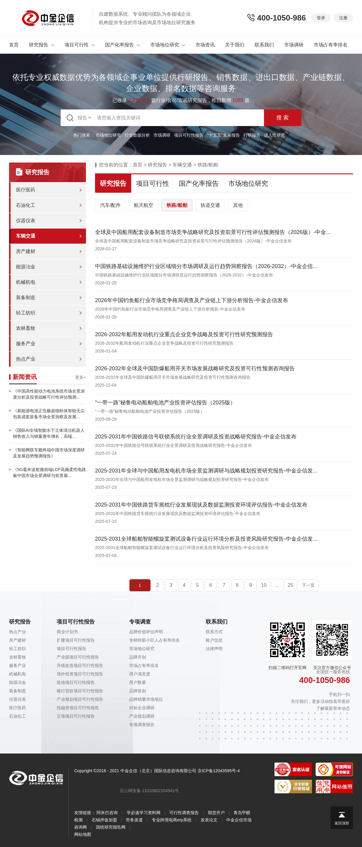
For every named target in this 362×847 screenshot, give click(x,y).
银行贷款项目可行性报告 (80, 690)
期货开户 (216, 812)
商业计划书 (67, 631)
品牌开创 (137, 657)
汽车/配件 (110, 205)
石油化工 (25, 205)
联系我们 (264, 44)
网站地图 (82, 834)
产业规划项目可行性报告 (80, 699)
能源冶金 (25, 266)
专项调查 (140, 622)
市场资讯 (205, 44)
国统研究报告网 (110, 827)
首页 (14, 44)
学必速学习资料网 (143, 812)
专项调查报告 (141, 724)
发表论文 (209, 819)
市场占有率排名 (331, 44)
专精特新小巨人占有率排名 (154, 640)
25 (290, 585)
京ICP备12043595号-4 (219, 770)
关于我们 (234, 44)
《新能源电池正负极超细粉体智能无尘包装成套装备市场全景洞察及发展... (49, 413)
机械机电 (25, 282)
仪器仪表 (25, 220)
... (277, 585)
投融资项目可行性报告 (78, 707)
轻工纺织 (25, 312)
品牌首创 (137, 690)
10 (264, 585)
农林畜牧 (25, 328)
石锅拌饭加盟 (104, 819)
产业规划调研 (141, 716)
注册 (343, 17)
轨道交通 (210, 205)
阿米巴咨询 (107, 812)
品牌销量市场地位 (146, 699)
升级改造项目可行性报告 (80, 665)
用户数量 (137, 682)
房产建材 (25, 251)
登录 (321, 17)
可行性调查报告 (184, 812)
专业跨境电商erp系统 (172, 819)
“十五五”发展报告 (223, 135)
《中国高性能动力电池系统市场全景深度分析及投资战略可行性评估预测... (49, 394)
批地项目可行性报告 (76, 682)
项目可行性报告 (189, 135)
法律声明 (214, 648)
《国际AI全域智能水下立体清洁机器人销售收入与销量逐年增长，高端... (48, 433)
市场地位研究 (167, 44)
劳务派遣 (134, 819)
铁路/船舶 (208, 164)
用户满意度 (139, 674)
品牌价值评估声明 (146, 631)
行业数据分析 (137, 135)
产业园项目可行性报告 (78, 657)
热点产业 (25, 359)
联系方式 (214, 631)
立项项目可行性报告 (76, 716)
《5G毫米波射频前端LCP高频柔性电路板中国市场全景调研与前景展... (49, 472)
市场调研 (293, 44)
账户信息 (214, 640)
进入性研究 (274, 135)
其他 (238, 205)
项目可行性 (80, 44)
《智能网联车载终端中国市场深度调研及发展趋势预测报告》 (49, 452)
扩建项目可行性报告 (76, 640)
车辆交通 (25, 236)
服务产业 (25, 343)
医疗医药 (25, 189)
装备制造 (25, 297)
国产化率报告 (122, 44)
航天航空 (143, 205)
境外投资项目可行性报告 (80, 674)
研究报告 (41, 44)
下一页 (308, 585)
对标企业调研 (141, 707)
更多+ (80, 377)
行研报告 (251, 135)
